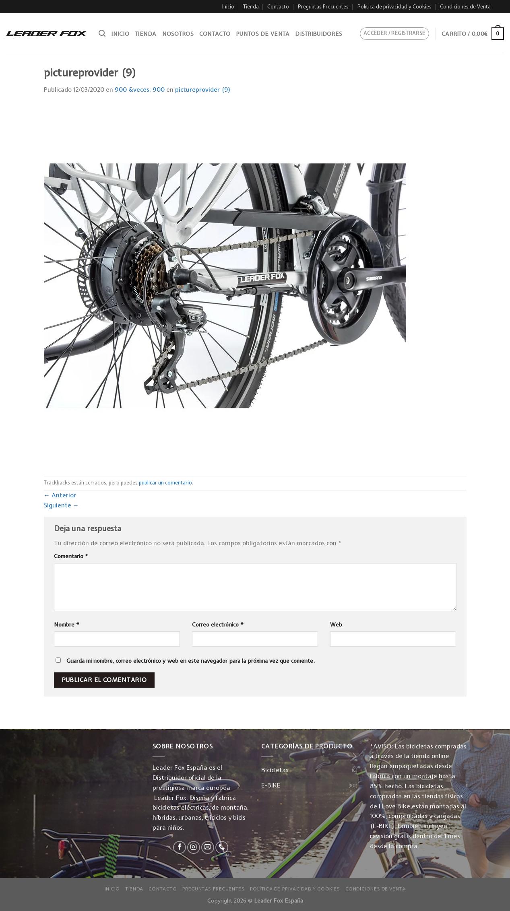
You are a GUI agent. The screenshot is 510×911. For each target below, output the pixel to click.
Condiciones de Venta (465, 6)
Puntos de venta (262, 33)
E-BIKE (271, 785)
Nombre (66, 624)
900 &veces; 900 (140, 89)
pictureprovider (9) (203, 89)
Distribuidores (318, 33)
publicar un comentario (165, 482)
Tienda (251, 6)
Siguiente (61, 505)
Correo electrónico (218, 624)
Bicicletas (275, 770)
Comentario (71, 556)
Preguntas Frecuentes (323, 6)
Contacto (278, 6)
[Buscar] (102, 33)
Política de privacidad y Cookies (394, 6)
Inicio (228, 6)
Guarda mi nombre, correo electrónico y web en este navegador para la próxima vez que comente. (190, 660)
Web (336, 624)
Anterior (60, 495)
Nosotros (178, 33)
